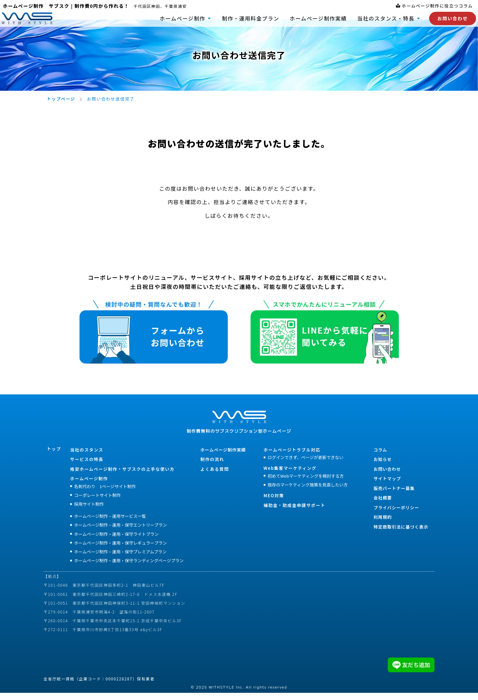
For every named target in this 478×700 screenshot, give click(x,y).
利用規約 (382, 524)
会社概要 (382, 504)
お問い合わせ (387, 476)
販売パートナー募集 (393, 495)
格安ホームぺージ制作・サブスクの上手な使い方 (122, 476)
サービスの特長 (86, 466)
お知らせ (382, 466)
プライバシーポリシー (396, 514)
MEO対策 (274, 502)
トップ (54, 456)
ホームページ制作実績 (223, 456)
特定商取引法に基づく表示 (400, 534)
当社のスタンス (86, 456)
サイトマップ (387, 485)
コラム (380, 456)
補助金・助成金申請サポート (295, 512)
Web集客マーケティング (290, 475)
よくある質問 (214, 476)
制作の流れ (212, 466)
